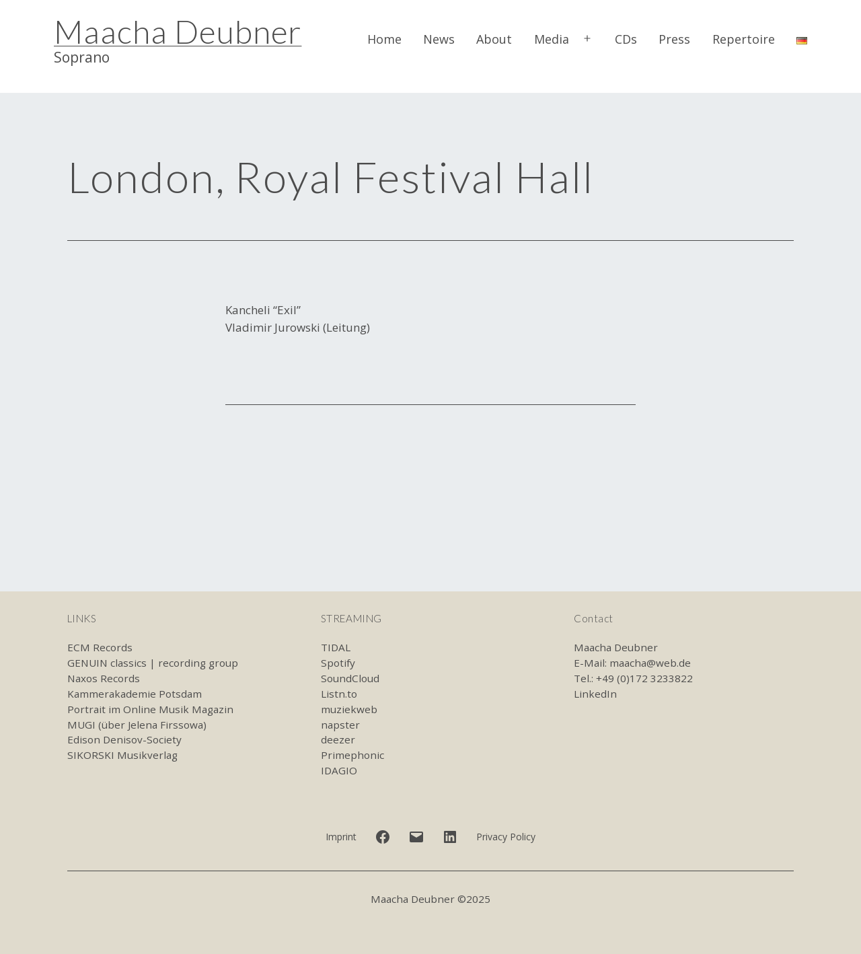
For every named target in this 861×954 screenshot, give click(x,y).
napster (340, 724)
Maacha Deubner (177, 31)
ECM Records (100, 647)
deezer (338, 739)
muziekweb (349, 709)
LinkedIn (595, 693)
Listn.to (339, 693)
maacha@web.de (650, 662)
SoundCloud (350, 678)
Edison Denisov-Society (124, 739)
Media (551, 39)
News (439, 39)
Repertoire (743, 39)
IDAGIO (339, 770)
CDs (626, 39)
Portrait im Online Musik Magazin (150, 709)
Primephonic (352, 755)
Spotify (338, 662)
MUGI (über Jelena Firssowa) (137, 724)
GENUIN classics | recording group (152, 662)
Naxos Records (103, 678)
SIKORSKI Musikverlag (122, 755)
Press (674, 39)
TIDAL (335, 647)
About (494, 39)
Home (384, 39)
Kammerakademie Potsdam (134, 693)
